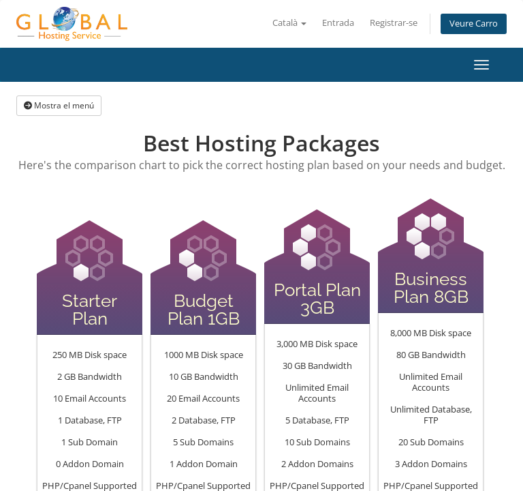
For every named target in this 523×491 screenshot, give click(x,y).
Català (289, 23)
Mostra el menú (59, 105)
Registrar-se (393, 23)
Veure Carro (473, 23)
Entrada (338, 23)
